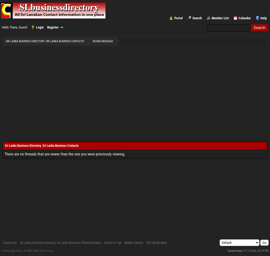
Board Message (103, 41)
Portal (178, 18)
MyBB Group (47, 251)
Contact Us (10, 243)
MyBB (19, 251)
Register (53, 27)
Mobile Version (133, 243)
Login (40, 27)
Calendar (245, 18)
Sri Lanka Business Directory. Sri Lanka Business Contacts (45, 41)
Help (264, 18)
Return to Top (113, 243)
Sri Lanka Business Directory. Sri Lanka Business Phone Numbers (60, 243)
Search (197, 18)
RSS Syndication (157, 243)
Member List (220, 18)
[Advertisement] (135, 90)
